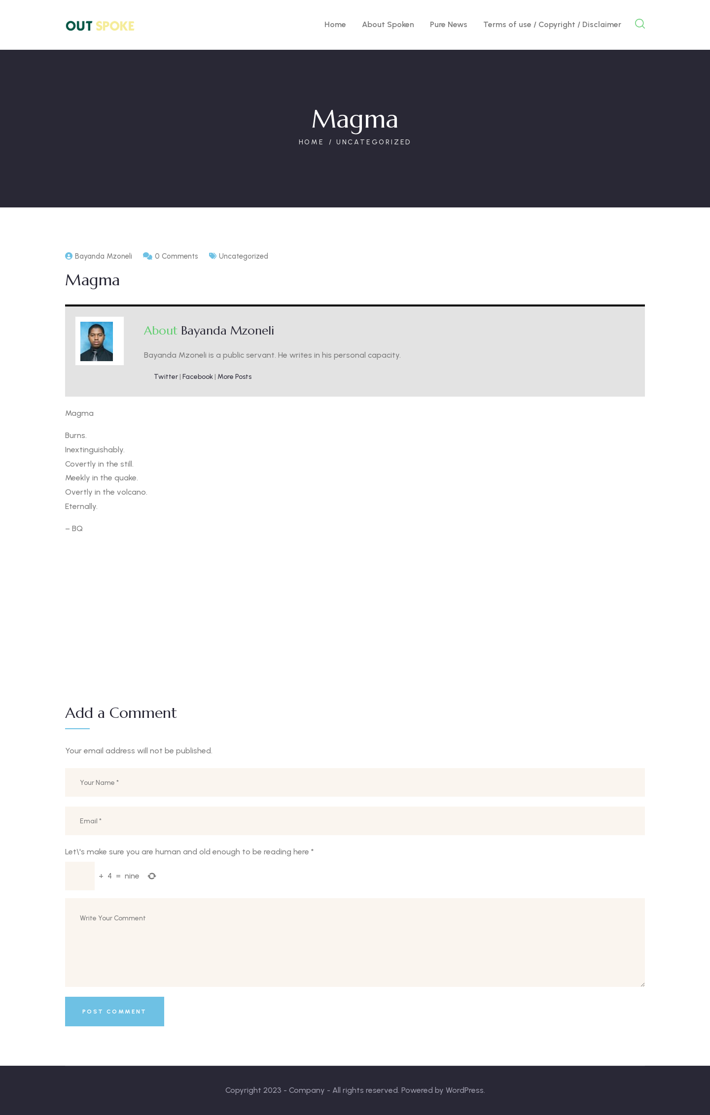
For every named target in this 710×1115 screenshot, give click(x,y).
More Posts (234, 376)
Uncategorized (373, 142)
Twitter (166, 376)
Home (311, 142)
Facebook (197, 376)
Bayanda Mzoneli (227, 330)
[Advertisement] (355, 613)
